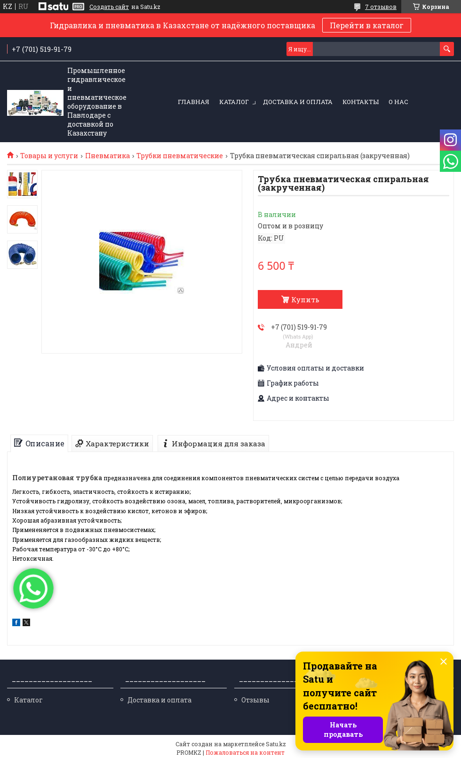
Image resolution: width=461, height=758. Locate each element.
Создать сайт (109, 6)
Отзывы (255, 699)
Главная (193, 101)
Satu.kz (276, 744)
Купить (305, 299)
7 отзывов (381, 6)
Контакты (360, 101)
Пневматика (107, 156)
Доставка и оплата (298, 101)
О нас (398, 101)
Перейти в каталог (367, 25)
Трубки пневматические (179, 156)
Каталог (234, 101)
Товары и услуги (49, 156)
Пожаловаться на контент (245, 752)
